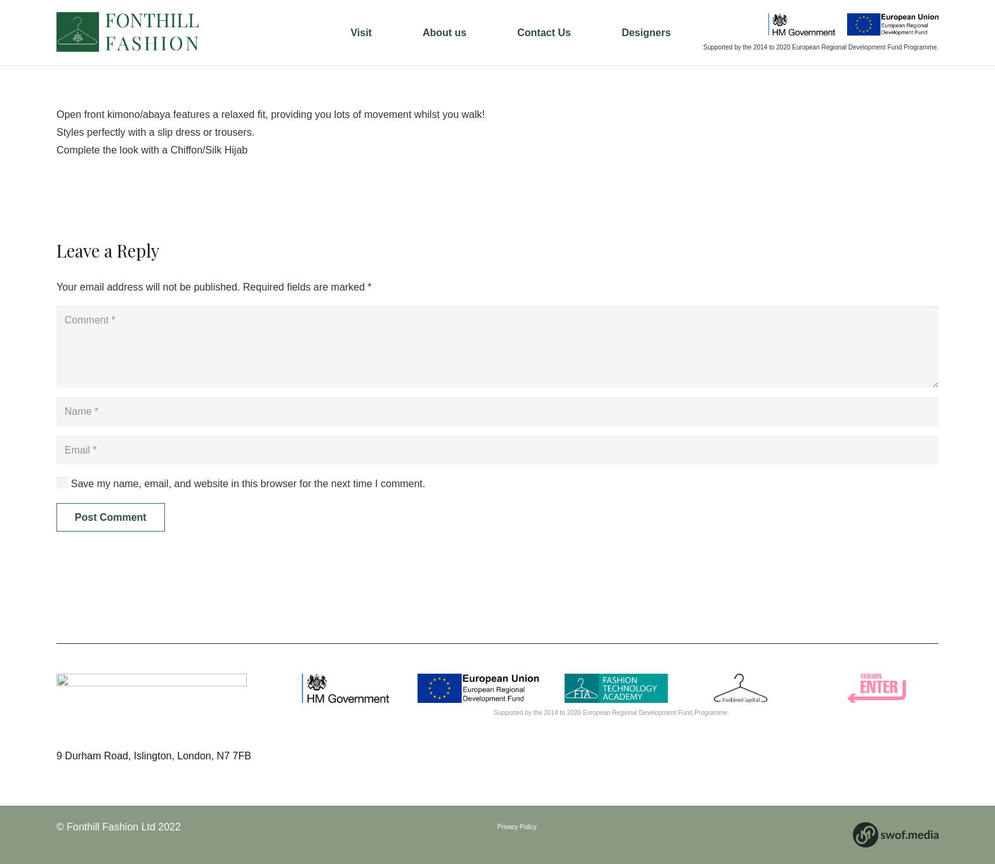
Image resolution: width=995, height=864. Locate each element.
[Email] (497, 450)
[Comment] (497, 347)
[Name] (497, 412)
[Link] (128, 33)
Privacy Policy (517, 826)
